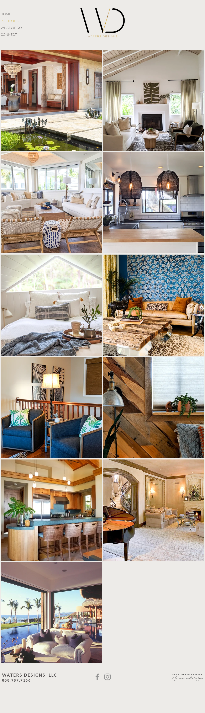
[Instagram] (107, 676)
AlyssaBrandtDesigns (187, 678)
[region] (51, 202)
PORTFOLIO (10, 21)
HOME (6, 14)
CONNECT (9, 34)
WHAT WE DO (11, 28)
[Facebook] (97, 676)
